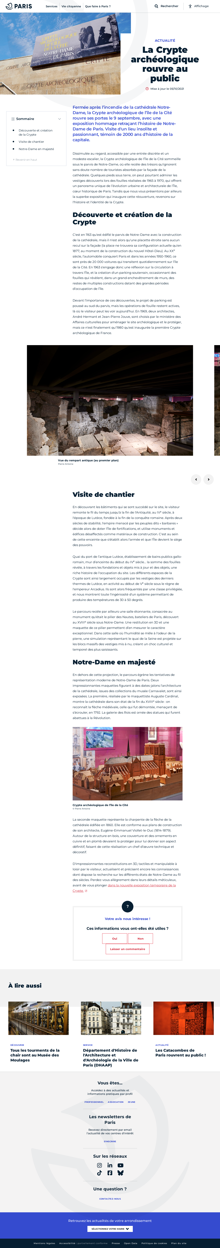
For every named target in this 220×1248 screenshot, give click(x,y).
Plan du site (178, 1243)
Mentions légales (44, 1243)
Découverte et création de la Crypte (35, 132)
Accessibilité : (83, 1243)
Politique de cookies (154, 1243)
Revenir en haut (26, 159)
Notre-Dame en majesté (36, 149)
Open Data (130, 1243)
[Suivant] (208, 479)
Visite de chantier (31, 142)
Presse (116, 1243)
